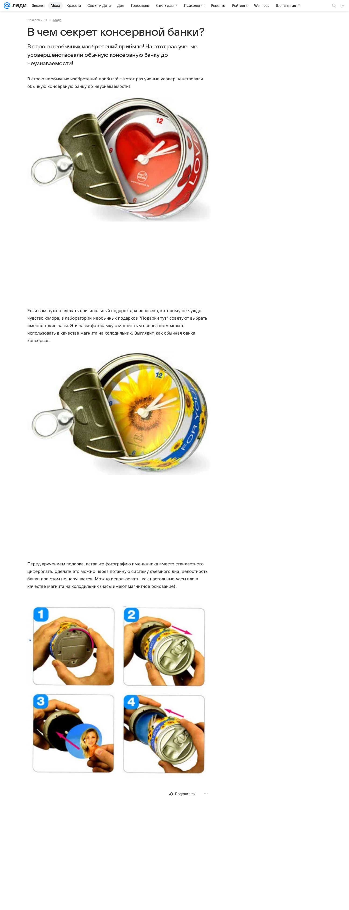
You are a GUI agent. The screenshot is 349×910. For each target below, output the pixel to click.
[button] (118, 160)
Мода (57, 20)
